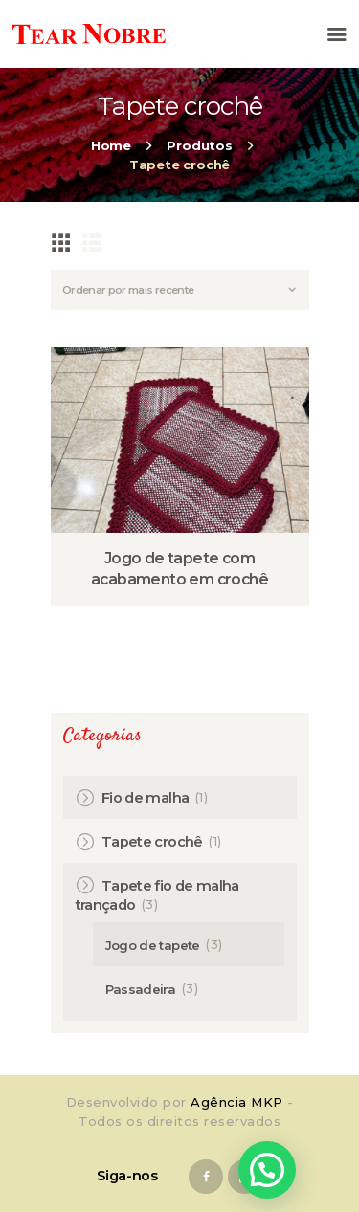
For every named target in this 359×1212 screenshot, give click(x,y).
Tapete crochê (152, 841)
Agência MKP (237, 1102)
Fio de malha (145, 797)
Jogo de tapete (152, 945)
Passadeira (140, 989)
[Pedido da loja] (180, 290)
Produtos (199, 145)
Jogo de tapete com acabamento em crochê (179, 568)
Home (111, 145)
